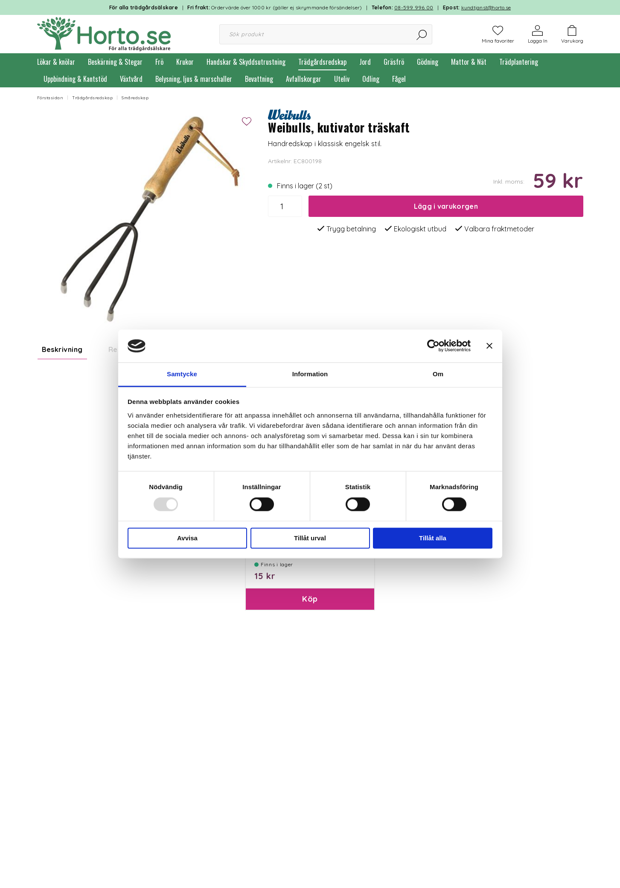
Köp (309, 664)
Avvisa (187, 538)
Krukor (185, 62)
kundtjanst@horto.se (486, 7)
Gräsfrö (394, 62)
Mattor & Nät (468, 62)
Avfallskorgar (303, 79)
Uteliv (341, 79)
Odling (370, 79)
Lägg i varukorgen (446, 206)
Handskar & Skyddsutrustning (246, 62)
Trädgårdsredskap (322, 62)
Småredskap (135, 98)
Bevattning (259, 79)
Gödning (427, 62)
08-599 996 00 (413, 7)
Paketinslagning (277, 606)
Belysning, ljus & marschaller (193, 79)
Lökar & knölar (56, 62)
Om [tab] (438, 374)
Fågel (399, 79)
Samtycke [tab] (182, 374)
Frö (159, 62)
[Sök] (422, 34)
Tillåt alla (432, 538)
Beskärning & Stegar (115, 62)
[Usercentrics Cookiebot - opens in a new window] (433, 346)
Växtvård (131, 79)
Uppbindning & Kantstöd (75, 79)
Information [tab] (310, 374)
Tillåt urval (310, 538)
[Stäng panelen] (489, 346)
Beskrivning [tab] (62, 349)
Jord (365, 62)
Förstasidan (50, 98)
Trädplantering (518, 62)
